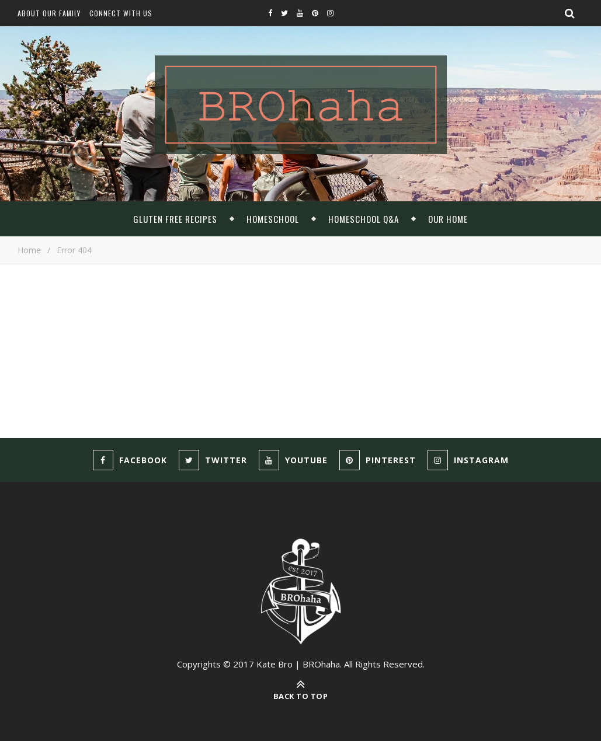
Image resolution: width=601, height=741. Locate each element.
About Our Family (49, 13)
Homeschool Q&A (363, 218)
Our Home (448, 218)
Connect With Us (120, 13)
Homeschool (272, 218)
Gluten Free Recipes (175, 218)
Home (29, 250)
